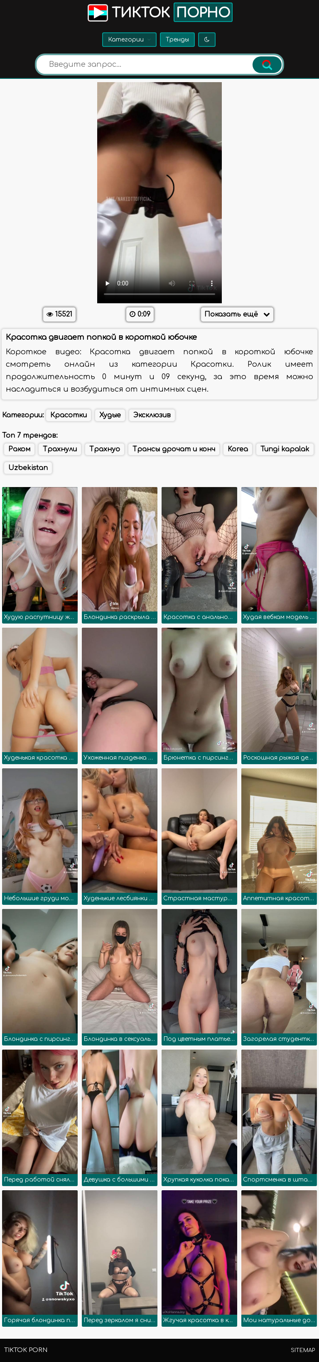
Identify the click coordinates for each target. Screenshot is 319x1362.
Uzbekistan (28, 468)
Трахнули (60, 449)
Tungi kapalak (284, 449)
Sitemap (303, 1350)
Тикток (159, 12)
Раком (19, 449)
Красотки (68, 415)
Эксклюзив (152, 415)
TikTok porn (25, 1350)
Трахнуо (104, 449)
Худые (110, 415)
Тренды (177, 40)
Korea (238, 449)
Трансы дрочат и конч (174, 449)
